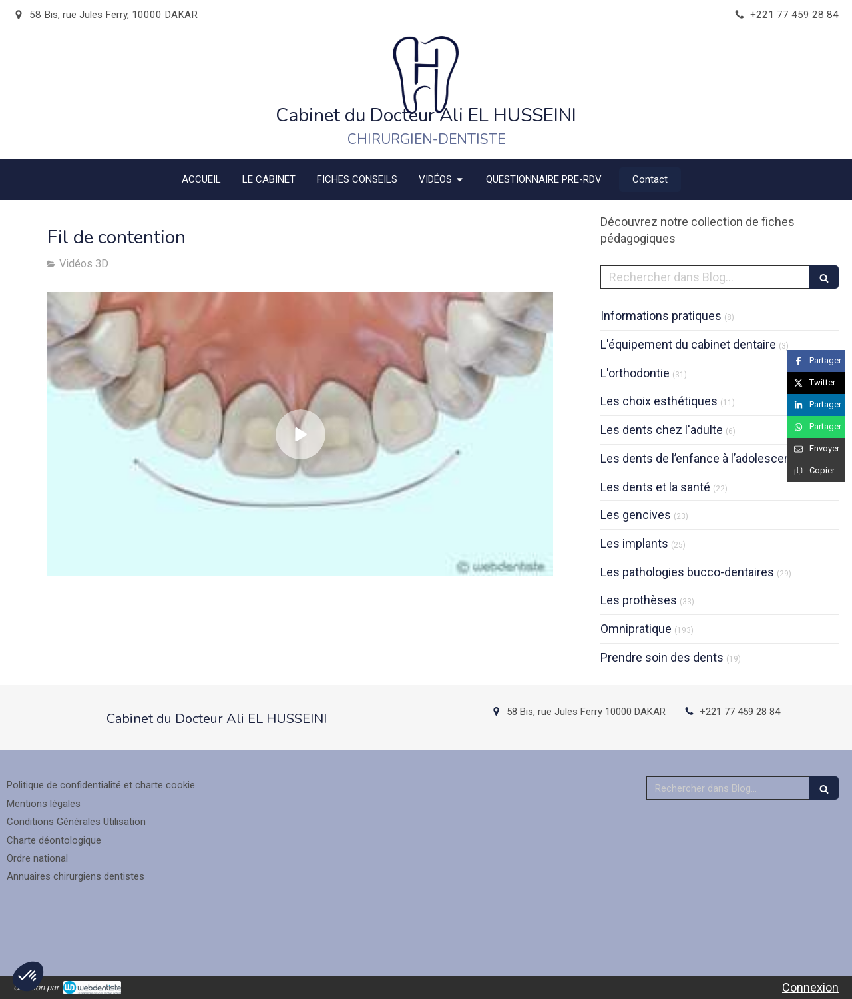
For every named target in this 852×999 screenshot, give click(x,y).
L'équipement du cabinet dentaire (688, 344)
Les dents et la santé (655, 487)
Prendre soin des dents (662, 657)
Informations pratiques (661, 316)
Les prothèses (638, 600)
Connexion (810, 987)
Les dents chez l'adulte (661, 430)
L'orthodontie (635, 373)
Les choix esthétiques (659, 401)
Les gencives (635, 515)
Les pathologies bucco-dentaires (687, 572)
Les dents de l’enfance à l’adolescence (702, 458)
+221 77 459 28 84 (740, 712)
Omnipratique (636, 629)
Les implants (634, 543)
